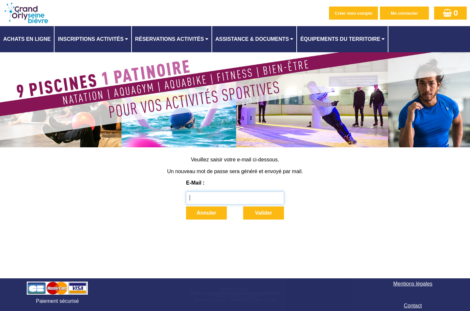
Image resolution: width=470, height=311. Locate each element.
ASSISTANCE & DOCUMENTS (252, 39)
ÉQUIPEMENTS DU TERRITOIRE (340, 39)
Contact (413, 305)
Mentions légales (412, 283)
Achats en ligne (27, 39)
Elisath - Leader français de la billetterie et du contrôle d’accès (235, 293)
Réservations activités (169, 39)
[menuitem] (27, 39)
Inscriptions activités (90, 39)
